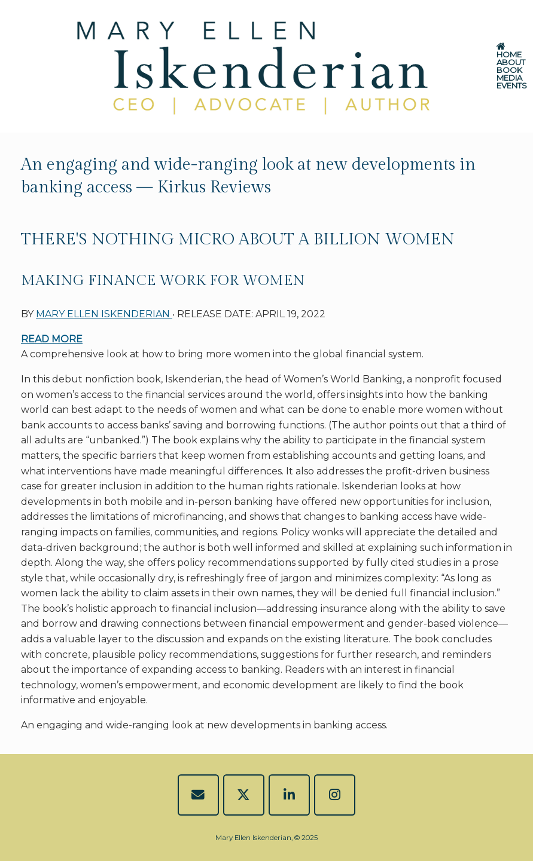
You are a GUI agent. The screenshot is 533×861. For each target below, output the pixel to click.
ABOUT (511, 62)
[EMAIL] (198, 795)
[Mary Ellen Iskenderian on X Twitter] (243, 795)
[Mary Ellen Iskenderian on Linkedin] (289, 795)
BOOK (509, 70)
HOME (509, 51)
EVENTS (512, 86)
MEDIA (509, 78)
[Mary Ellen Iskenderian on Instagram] (334, 795)
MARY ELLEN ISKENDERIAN (104, 314)
